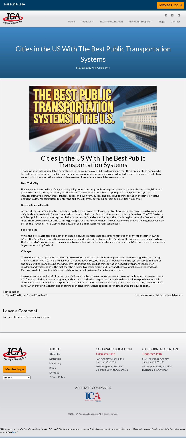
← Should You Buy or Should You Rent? (25, 295)
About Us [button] (86, 21)
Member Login (14, 369)
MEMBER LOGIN (170, 5)
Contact (175, 21)
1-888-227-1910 (14, 4)
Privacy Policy (57, 377)
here (14, 432)
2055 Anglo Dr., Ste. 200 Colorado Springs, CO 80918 (112, 368)
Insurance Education (111, 21)
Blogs (162, 21)
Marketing (55, 363)
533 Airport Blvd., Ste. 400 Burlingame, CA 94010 (157, 368)
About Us (54, 354)
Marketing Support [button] (140, 21)
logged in (23, 316)
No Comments (101, 67)
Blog (16, 291)
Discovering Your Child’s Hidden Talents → (159, 295)
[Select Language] (17, 377)
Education (55, 358)
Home (72, 21)
